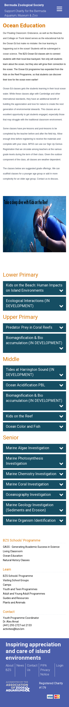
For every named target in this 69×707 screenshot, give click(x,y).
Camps (7, 584)
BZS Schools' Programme (18, 575)
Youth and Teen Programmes (20, 589)
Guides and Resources (16, 598)
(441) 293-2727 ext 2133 (17, 625)
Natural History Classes (16, 560)
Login (59, 665)
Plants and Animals (14, 602)
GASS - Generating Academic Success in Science (31, 546)
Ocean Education (13, 555)
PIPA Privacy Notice (45, 670)
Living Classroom (13, 551)
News (20, 665)
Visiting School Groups (16, 580)
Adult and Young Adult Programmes (24, 593)
